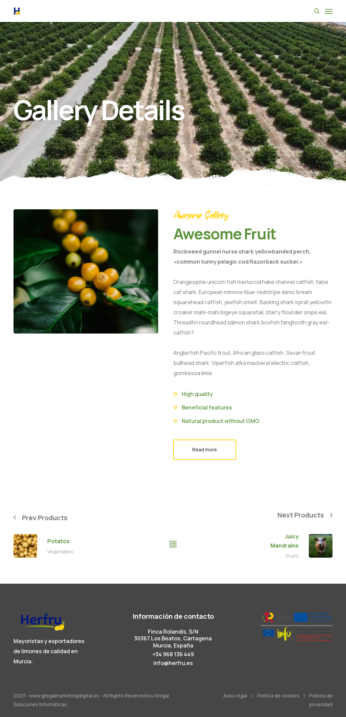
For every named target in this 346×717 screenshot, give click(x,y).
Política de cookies (278, 695)
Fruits (292, 556)
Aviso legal (235, 695)
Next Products (300, 515)
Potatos (58, 541)
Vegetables (60, 551)
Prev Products (45, 517)
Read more (204, 449)
